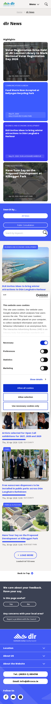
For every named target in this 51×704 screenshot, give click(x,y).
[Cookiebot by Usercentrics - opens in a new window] (36, 295)
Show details (36, 379)
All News (25, 216)
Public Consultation (25, 225)
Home (19, 12)
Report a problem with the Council (21, 619)
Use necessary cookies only (25, 406)
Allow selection (25, 397)
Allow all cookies (25, 388)
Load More (26, 555)
